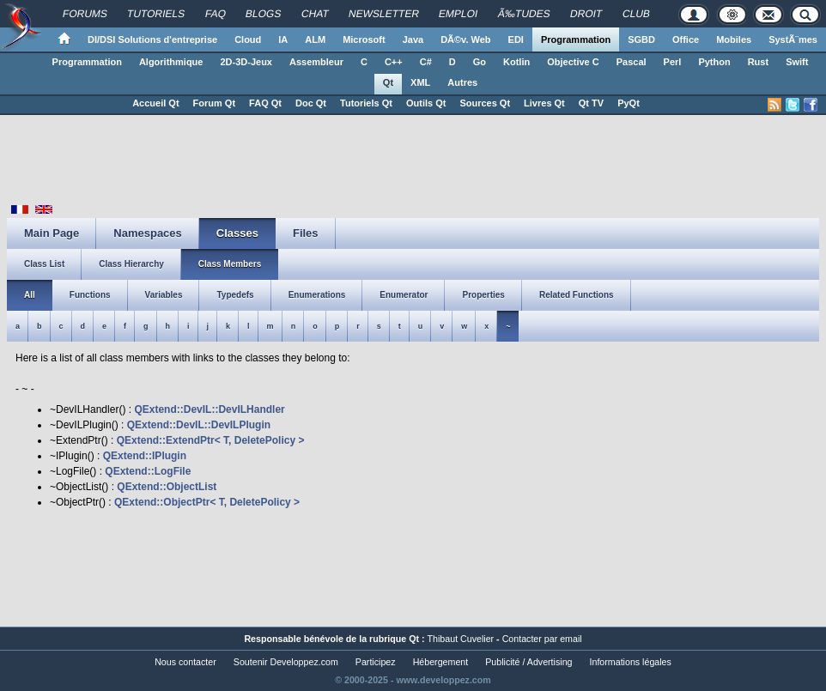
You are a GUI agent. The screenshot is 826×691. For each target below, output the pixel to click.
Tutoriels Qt (366, 103)
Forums (85, 14)
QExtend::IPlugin (144, 456)
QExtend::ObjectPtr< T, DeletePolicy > (207, 502)
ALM (315, 39)
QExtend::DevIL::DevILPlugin (198, 425)
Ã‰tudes (524, 14)
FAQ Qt (265, 103)
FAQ (216, 14)
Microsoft (364, 39)
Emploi (458, 14)
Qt (388, 82)
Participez (375, 662)
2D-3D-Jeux (246, 62)
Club (637, 14)
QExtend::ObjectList (166, 487)
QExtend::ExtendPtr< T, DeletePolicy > (211, 440)
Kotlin (516, 62)
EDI (516, 39)
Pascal (631, 62)
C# (426, 62)
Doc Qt (310, 103)
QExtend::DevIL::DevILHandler (209, 409)
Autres (462, 82)
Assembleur (316, 62)
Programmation (575, 39)
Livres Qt (544, 103)
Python (714, 62)
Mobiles (733, 39)
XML (420, 82)
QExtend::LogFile (148, 471)
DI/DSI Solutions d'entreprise (152, 39)
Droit (586, 14)
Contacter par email (542, 638)
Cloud (247, 39)
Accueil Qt (155, 103)
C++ (394, 62)
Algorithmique (171, 62)
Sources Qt (484, 103)
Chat (316, 14)
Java (413, 39)
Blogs (263, 14)
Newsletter (384, 14)
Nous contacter (185, 662)
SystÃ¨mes (792, 39)
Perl (673, 62)
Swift (797, 62)
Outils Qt (426, 103)
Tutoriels (156, 14)
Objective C (573, 62)
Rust (758, 62)
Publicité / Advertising (528, 662)
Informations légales (630, 662)
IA (283, 39)
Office (685, 39)
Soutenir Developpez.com (286, 662)
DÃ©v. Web (465, 39)
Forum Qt (214, 103)
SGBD (641, 39)
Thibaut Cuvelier (461, 638)
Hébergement (441, 662)
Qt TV (591, 103)
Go (479, 62)
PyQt (628, 103)
